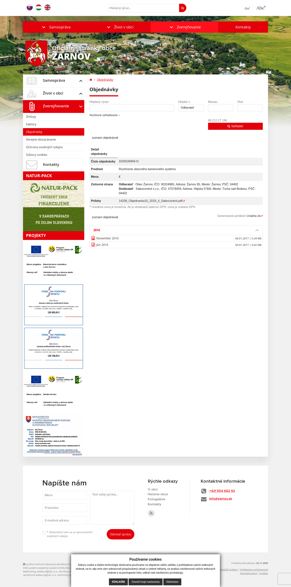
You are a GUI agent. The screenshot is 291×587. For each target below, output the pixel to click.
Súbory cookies (36, 155)
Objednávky (34, 132)
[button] (55, 27)
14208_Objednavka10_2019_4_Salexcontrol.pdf (150, 200)
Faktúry (31, 124)
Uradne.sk (253, 215)
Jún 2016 (102, 245)
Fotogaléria (156, 499)
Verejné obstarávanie (41, 139)
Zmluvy (31, 117)
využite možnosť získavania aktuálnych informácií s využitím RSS (60, 564)
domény (63, 571)
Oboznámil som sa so (69, 534)
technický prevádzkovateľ (72, 575)
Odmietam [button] (172, 581)
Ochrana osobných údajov (44, 147)
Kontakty (243, 27)
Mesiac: (213, 101)
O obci (153, 489)
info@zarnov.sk (221, 498)
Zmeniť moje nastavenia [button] (146, 581)
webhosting (29, 571)
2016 (96, 230)
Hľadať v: (184, 101)
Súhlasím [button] (118, 581)
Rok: (241, 101)
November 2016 (107, 238)
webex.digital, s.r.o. (47, 571)
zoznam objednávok (105, 137)
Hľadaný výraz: (99, 101)
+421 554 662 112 (223, 491)
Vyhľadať (235, 126)
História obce (158, 494)
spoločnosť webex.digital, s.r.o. (40, 575)
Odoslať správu (120, 534)
